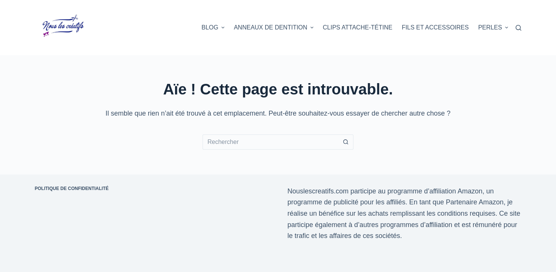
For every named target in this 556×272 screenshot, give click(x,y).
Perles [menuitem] (493, 27)
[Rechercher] (518, 28)
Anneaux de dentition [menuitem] (274, 27)
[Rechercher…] (270, 142)
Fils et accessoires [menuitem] (435, 27)
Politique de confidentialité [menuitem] (72, 188)
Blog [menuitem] (213, 27)
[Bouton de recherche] (345, 142)
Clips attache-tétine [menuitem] (357, 27)
